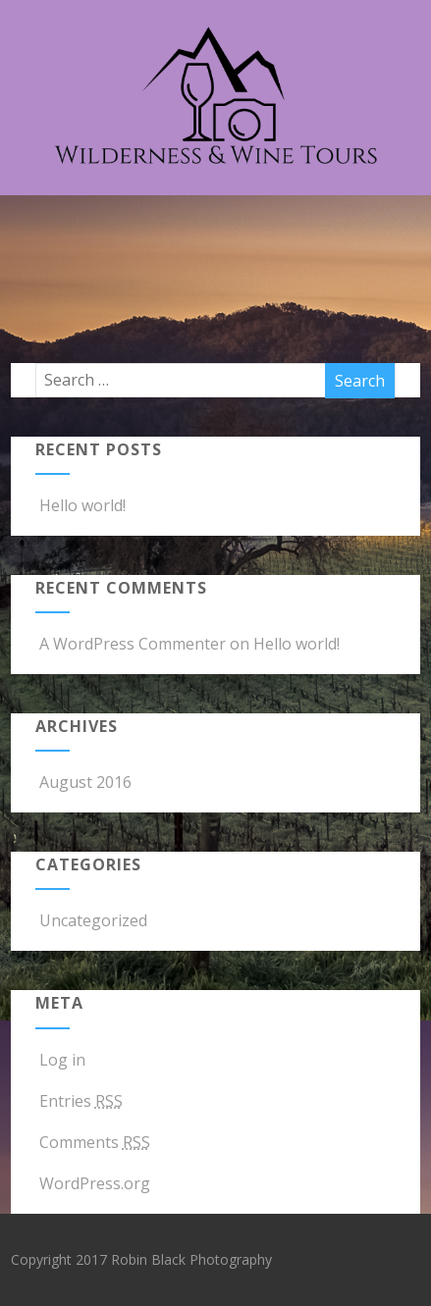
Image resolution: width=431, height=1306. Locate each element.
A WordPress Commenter (132, 643)
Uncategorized (91, 920)
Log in (60, 1060)
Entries (79, 1101)
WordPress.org (92, 1183)
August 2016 (85, 782)
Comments (92, 1142)
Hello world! (80, 505)
